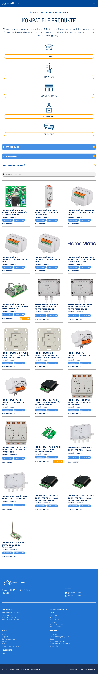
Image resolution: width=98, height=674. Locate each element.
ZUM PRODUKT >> (9, 224)
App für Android (9, 617)
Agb (81, 669)
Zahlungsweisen (9, 639)
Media (4, 653)
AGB (3, 644)
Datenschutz (90, 669)
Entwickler (54, 646)
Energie (53, 622)
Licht (52, 613)
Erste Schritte (8, 615)
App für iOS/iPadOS (10, 620)
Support (53, 639)
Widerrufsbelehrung (10, 646)
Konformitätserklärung (60, 644)
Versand (5, 641)
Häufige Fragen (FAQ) (59, 637)
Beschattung (55, 617)
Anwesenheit (55, 627)
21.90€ (60, 461)
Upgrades (6, 637)
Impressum (74, 669)
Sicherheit (54, 620)
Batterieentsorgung (58, 641)
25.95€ (26, 319)
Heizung (53, 615)
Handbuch (54, 634)
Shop (4, 634)
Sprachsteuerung (57, 624)
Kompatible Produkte (11, 613)
